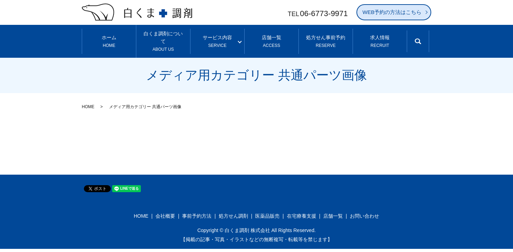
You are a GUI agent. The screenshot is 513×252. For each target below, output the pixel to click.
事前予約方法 (196, 206)
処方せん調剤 (233, 206)
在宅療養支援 (301, 206)
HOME (88, 96)
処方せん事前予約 (326, 36)
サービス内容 (217, 36)
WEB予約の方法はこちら (391, 12)
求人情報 (379, 36)
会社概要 (165, 206)
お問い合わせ (364, 206)
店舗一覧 (271, 36)
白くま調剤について (163, 36)
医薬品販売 (267, 206)
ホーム (109, 36)
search (423, 39)
